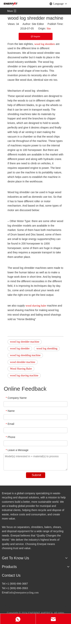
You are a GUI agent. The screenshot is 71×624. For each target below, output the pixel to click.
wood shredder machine (22, 362)
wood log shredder (20, 348)
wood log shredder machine (24, 341)
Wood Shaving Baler (21, 368)
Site (49, 28)
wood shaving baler (36, 305)
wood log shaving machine (24, 375)
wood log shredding (46, 348)
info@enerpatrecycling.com (24, 592)
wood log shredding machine (25, 355)
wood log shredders (44, 44)
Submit (36, 475)
